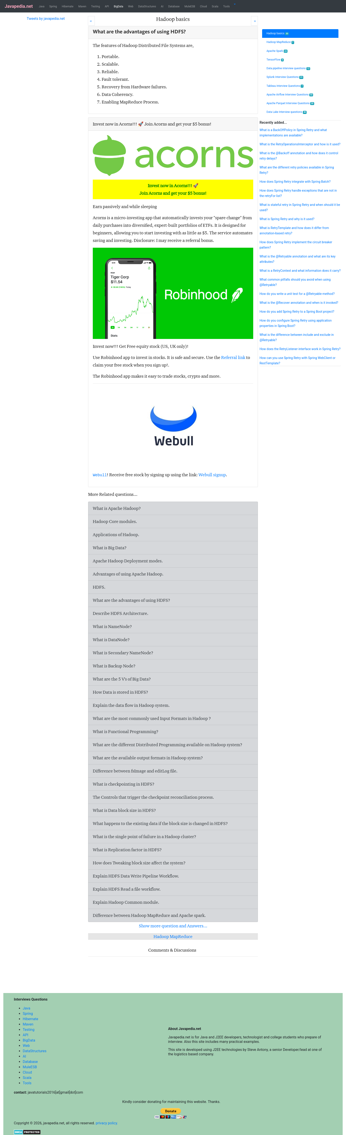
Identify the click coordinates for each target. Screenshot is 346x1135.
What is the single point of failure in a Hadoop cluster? (144, 836)
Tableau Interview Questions (285, 86)
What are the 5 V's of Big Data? (122, 679)
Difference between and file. (135, 771)
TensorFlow (275, 59)
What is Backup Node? (114, 666)
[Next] (254, 21)
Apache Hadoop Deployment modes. (128, 560)
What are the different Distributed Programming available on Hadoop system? (167, 744)
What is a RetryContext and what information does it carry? (300, 270)
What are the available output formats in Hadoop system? (148, 757)
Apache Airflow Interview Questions (290, 94)
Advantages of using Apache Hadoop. (128, 574)
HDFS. (99, 587)
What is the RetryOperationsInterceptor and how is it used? (299, 144)
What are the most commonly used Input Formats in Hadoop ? (152, 718)
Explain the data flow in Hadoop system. (131, 705)
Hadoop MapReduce (173, 936)
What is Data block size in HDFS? (124, 810)
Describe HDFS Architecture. (120, 613)
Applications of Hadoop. (116, 534)
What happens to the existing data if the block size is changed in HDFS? (160, 823)
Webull (100, 475)
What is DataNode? (111, 639)
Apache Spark (277, 51)
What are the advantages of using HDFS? (131, 600)
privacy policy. (107, 1123)
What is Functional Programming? (125, 731)
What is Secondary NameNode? (123, 652)
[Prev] (91, 21)
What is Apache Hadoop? (117, 508)
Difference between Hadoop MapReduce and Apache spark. (149, 915)
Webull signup (212, 474)
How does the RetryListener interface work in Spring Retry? (299, 349)
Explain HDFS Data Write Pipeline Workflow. (136, 876)
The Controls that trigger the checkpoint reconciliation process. (153, 797)
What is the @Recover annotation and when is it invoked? (298, 302)
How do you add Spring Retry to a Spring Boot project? (296, 311)
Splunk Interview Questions (285, 77)
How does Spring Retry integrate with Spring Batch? (294, 181)
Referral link (233, 357)
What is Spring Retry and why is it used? (286, 219)
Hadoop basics (278, 33)
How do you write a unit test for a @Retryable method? (296, 294)
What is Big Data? (110, 547)
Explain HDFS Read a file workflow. (127, 889)
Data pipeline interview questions (288, 68)
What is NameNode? (112, 626)
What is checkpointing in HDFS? (123, 784)
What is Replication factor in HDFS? (127, 849)
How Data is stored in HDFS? (120, 692)
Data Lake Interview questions (287, 112)
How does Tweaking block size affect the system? (139, 862)
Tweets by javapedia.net (46, 18)
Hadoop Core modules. (115, 521)
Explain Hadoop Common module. (126, 902)
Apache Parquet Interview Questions (290, 103)
